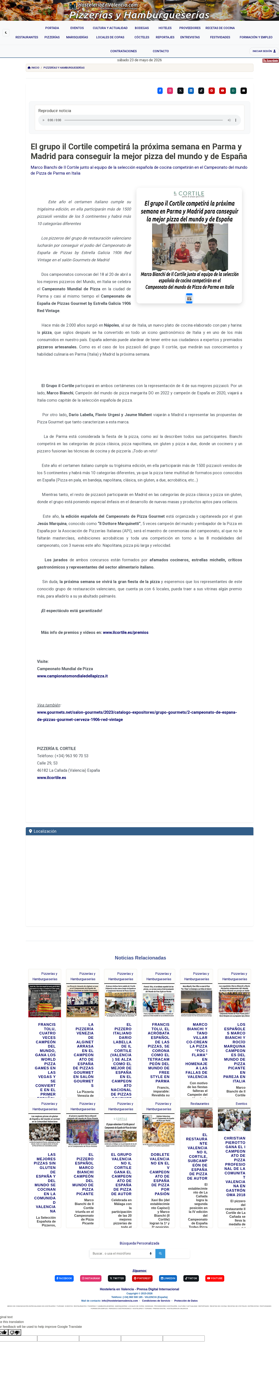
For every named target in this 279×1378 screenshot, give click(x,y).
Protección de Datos (186, 1286)
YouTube (214, 1263)
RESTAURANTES (80, 1292)
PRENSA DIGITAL (159, 1294)
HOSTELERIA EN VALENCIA (177, 1294)
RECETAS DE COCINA (218, 1292)
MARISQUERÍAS (121, 1292)
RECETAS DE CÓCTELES (237, 1292)
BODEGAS (149, 1292)
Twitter (117, 1263)
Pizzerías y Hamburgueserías (64, 67)
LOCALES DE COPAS (136, 1292)
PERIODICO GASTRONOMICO (120, 1294)
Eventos (241, 1089)
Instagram (91, 1263)
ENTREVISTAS (253, 1292)
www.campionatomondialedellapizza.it (72, 661)
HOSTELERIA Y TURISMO (142, 1294)
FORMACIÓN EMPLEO (99, 1294)
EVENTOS (69, 1292)
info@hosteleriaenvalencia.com (120, 1286)
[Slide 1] (196, 285)
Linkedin (168, 1263)
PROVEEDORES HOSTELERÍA (165, 1292)
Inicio (33, 67)
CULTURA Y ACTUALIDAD (187, 1292)
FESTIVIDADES (265, 1292)
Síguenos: (139, 1256)
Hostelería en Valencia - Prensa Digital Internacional (139, 1274)
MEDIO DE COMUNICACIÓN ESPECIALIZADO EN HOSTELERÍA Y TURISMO (35, 1292)
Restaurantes (199, 1089)
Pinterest (142, 1263)
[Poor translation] (14, 1318)
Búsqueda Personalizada (139, 1229)
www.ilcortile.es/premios (126, 618)
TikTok (191, 1263)
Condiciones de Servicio (156, 1286)
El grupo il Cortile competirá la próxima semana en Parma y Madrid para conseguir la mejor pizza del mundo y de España (139, 151)
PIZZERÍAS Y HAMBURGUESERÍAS (101, 1292)
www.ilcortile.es (51, 763)
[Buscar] (117, 1239)
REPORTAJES (203, 1292)
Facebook (64, 1263)
